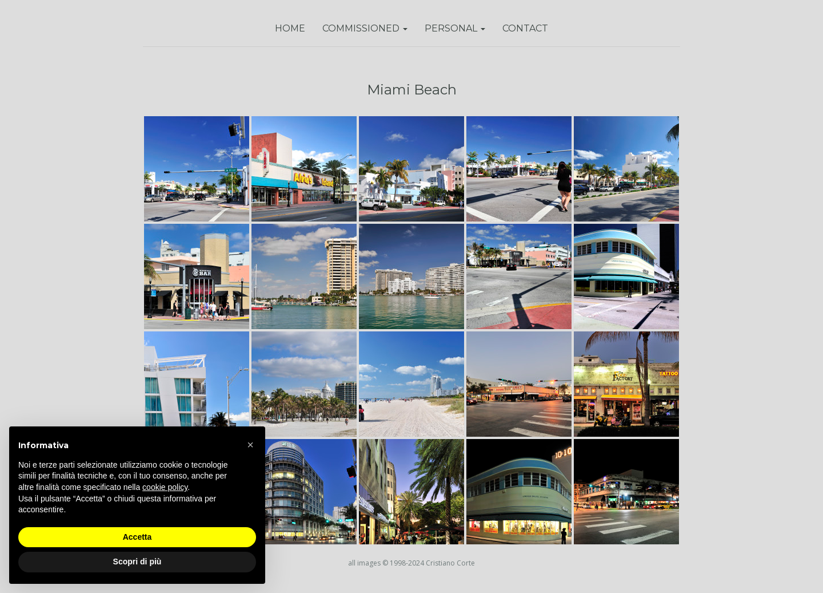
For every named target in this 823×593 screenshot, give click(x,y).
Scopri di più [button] (137, 561)
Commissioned (364, 28)
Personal (455, 28)
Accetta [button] (137, 536)
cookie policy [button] (164, 487)
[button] (250, 445)
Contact (525, 28)
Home (290, 28)
